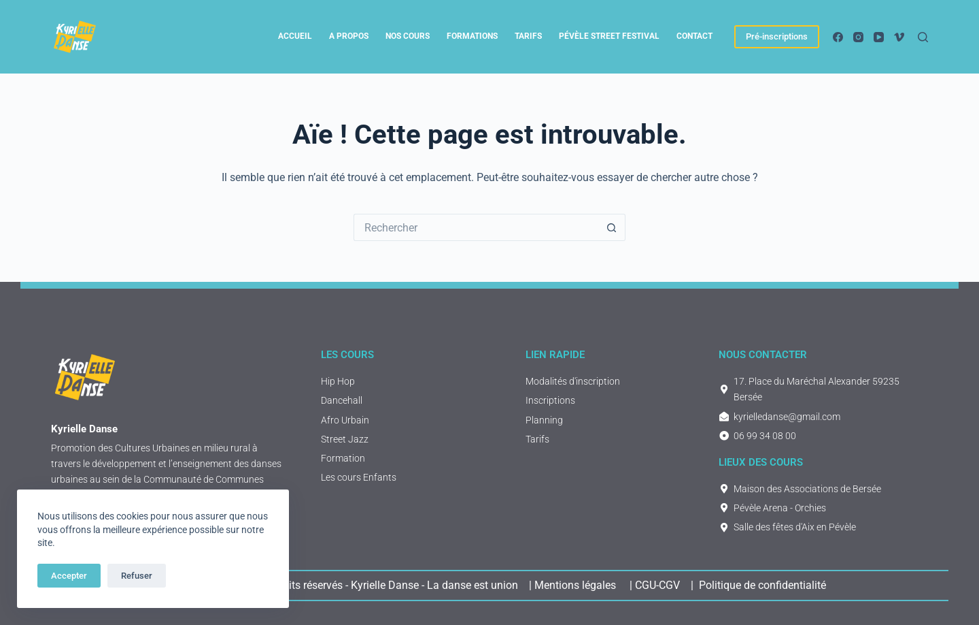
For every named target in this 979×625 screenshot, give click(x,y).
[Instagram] (858, 37)
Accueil (295, 36)
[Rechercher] (923, 37)
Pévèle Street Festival (609, 36)
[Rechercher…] (476, 227)
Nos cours (407, 36)
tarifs (528, 36)
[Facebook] (838, 37)
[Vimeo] (899, 37)
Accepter (69, 576)
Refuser (136, 576)
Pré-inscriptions (777, 36)
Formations (472, 36)
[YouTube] (879, 37)
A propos (348, 36)
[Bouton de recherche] (611, 227)
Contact (694, 36)
